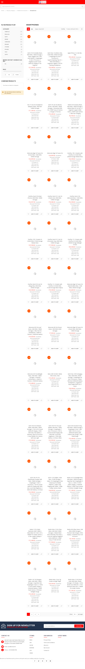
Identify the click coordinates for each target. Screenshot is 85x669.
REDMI (13, 39)
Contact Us (46, 650)
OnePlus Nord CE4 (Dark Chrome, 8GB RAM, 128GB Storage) (35, 197)
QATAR (31, 645)
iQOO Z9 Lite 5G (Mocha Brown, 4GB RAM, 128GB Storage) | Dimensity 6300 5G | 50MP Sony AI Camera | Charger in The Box (54, 108)
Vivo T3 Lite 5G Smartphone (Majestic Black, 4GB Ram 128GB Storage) (34, 106)
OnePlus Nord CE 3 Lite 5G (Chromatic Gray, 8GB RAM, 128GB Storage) (54, 241)
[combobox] (42, 6)
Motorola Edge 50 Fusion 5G (55, 153)
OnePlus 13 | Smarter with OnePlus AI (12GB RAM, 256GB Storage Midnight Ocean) (75, 242)
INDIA (31, 640)
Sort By (63, 29)
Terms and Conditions (49, 642)
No (13, 64)
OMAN (31, 653)
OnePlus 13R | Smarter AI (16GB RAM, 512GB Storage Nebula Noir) (34, 241)
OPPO (13, 54)
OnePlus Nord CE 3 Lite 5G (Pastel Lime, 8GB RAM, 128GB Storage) (55, 197)
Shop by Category (11, 10)
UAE (31, 642)
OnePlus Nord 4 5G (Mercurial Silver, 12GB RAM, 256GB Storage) (75, 197)
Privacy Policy (47, 640)
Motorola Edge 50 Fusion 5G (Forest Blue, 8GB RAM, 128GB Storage (75, 329)
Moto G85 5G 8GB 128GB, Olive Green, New (55, 374)
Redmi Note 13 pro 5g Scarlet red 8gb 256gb (55, 580)
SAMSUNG (13, 42)
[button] (28, 79)
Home (2, 10)
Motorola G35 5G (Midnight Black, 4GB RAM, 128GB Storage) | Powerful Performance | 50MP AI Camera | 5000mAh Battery (34, 377)
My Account (46, 648)
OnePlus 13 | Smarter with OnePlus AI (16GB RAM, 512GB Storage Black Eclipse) (55, 285)
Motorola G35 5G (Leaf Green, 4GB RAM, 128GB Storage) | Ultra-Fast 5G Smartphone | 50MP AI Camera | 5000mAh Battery (34, 331)
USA (31, 650)
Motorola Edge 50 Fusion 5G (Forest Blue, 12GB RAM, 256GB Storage (35, 154)
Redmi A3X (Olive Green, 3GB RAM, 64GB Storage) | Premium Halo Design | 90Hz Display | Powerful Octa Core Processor (75, 533)
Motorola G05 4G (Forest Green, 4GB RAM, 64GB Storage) (55, 329)
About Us (46, 645)
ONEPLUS (13, 32)
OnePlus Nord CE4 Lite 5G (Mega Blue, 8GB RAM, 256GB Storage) (35, 285)
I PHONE (13, 47)
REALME (13, 44)
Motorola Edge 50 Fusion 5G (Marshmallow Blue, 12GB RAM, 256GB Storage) (75, 285)
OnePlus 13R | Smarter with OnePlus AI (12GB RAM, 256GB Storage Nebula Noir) (75, 154)
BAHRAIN (32, 648)
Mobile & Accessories (22, 10)
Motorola (13, 34)
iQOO (13, 37)
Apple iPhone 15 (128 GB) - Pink (75, 54)
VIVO (13, 52)
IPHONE (13, 49)
